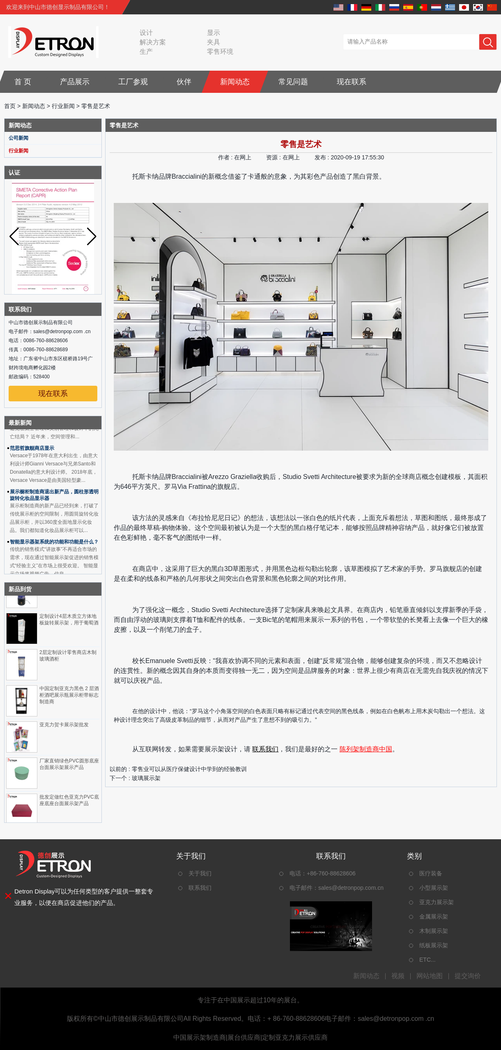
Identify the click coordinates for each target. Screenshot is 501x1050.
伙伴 (184, 82)
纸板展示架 (433, 945)
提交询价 (468, 976)
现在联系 (351, 82)
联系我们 (265, 749)
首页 (10, 106)
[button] (91, 237)
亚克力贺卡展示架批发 (64, 727)
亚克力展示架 (436, 902)
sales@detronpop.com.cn (351, 887)
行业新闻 (63, 106)
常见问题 (293, 82)
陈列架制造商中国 (366, 749)
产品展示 (75, 82)
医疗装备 (430, 873)
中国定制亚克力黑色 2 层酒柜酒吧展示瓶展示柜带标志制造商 (69, 697)
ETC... (427, 959)
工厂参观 (133, 82)
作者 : (226, 157)
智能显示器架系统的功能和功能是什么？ (54, 544)
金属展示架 (433, 916)
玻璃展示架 (146, 778)
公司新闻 (18, 138)
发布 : (323, 157)
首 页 (22, 82)
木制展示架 (433, 931)
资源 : (274, 157)
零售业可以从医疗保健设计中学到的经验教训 (189, 769)
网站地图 (429, 976)
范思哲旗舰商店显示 (32, 450)
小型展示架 (433, 887)
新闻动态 (235, 82)
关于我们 (199, 873)
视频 (397, 976)
